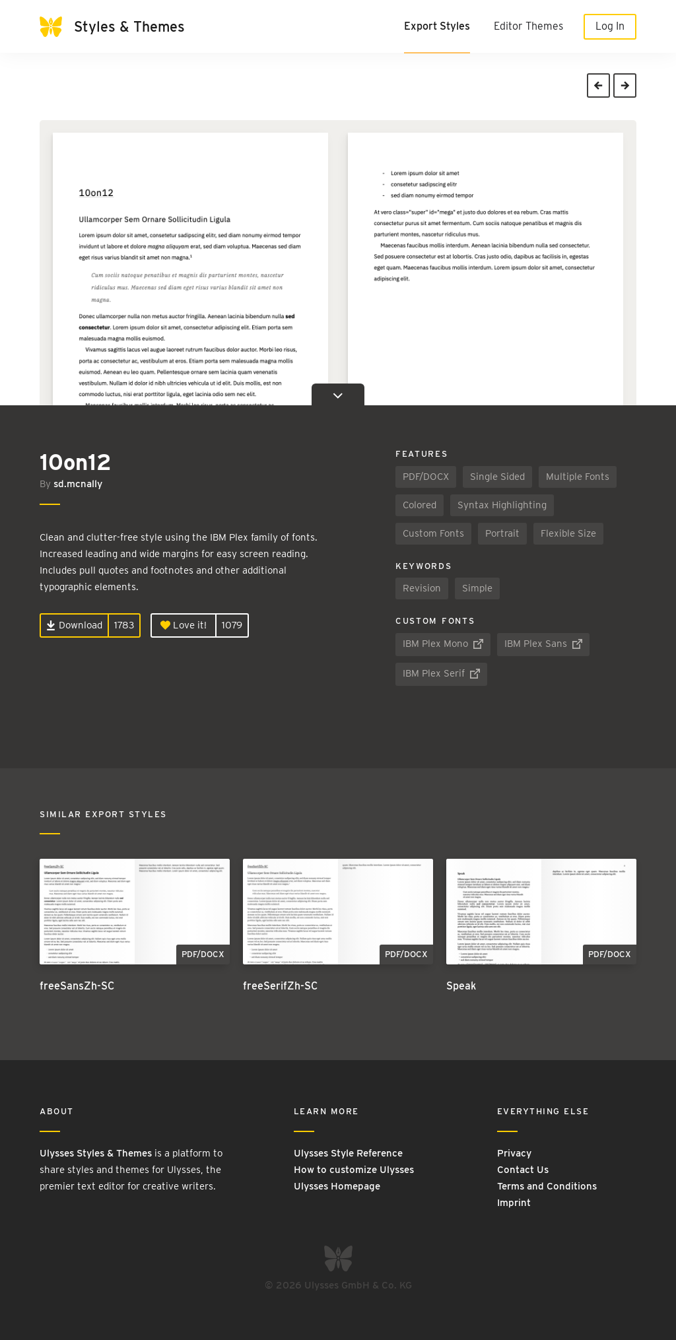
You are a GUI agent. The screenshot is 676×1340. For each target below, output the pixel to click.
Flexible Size (568, 533)
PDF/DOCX (426, 477)
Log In (610, 26)
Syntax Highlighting (502, 505)
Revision (422, 588)
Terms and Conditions (547, 1186)
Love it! (183, 625)
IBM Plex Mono (443, 644)
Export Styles (437, 26)
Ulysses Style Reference (348, 1153)
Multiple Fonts (577, 477)
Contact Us (523, 1170)
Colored (419, 505)
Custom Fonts (433, 533)
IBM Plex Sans (543, 644)
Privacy (514, 1153)
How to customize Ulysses (354, 1170)
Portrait (502, 533)
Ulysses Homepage (337, 1186)
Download (74, 625)
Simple (477, 588)
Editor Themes (528, 26)
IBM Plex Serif (441, 673)
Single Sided (497, 477)
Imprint (514, 1203)
